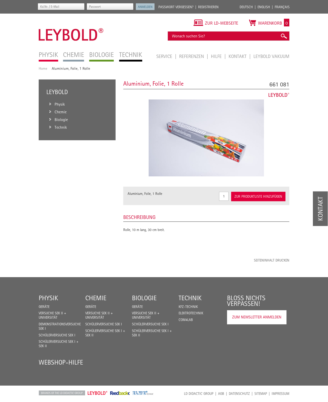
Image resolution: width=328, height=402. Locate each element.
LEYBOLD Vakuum (271, 56)
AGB (221, 393)
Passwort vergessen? (175, 7)
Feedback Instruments (120, 393)
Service (164, 56)
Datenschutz (239, 393)
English (264, 7)
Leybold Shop (98, 393)
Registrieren (208, 7)
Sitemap (260, 393)
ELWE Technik (142, 393)
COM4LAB (186, 320)
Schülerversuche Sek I (57, 335)
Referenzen (192, 56)
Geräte (44, 307)
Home (43, 68)
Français (282, 7)
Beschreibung (139, 217)
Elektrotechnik (191, 313)
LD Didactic (62, 393)
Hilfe (217, 56)
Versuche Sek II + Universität (52, 315)
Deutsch (246, 7)
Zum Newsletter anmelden (256, 317)
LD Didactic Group (198, 393)
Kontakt (238, 56)
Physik (48, 298)
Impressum (280, 393)
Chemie (95, 298)
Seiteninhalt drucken (271, 260)
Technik (190, 298)
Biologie (144, 298)
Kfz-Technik (188, 307)
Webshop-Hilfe (61, 362)
